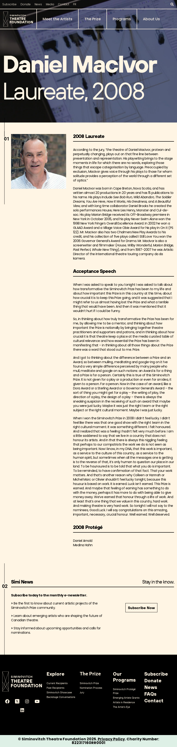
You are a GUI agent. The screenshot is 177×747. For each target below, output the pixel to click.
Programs (122, 19)
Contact (63, 4)
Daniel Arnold (82, 540)
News (38, 4)
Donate (26, 4)
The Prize (92, 19)
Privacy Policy (111, 739)
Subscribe (9, 4)
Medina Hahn (83, 545)
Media (50, 4)
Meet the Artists (57, 19)
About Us (151, 19)
